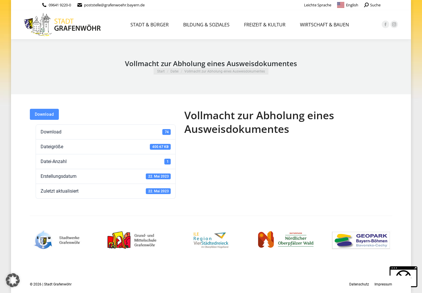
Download (44, 114)
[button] (13, 280)
